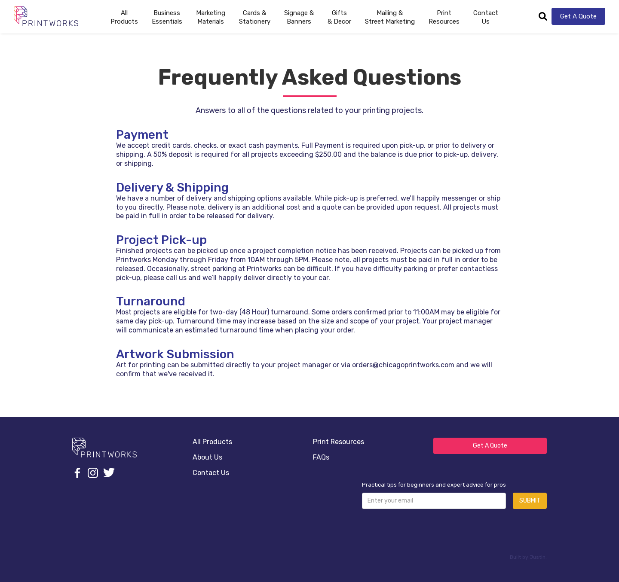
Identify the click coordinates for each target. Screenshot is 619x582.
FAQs (321, 457)
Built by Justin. (528, 557)
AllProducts (124, 17)
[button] (167, 16)
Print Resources (338, 442)
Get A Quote (578, 16)
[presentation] (427, 532)
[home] (46, 16)
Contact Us (485, 17)
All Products (212, 442)
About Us (207, 457)
